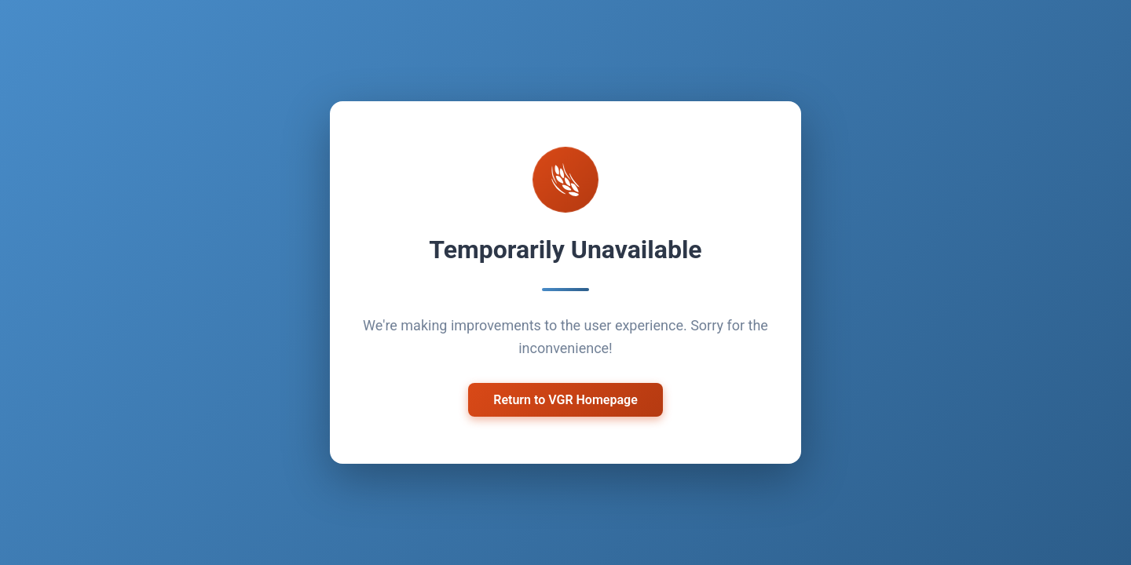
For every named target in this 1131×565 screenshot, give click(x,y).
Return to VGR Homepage (565, 398)
